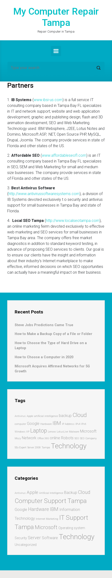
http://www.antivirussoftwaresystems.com (44, 193)
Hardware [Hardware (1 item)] (46, 424)
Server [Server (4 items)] (34, 537)
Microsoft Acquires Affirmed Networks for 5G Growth (52, 369)
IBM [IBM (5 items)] (54, 509)
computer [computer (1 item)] (20, 424)
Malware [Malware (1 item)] (74, 431)
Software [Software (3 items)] (50, 538)
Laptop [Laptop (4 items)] (38, 431)
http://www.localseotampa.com (73, 220)
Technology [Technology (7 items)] (69, 446)
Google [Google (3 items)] (21, 509)
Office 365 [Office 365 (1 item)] (43, 438)
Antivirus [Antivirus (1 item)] (20, 416)
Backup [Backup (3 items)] (70, 492)
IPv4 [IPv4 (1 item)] (77, 424)
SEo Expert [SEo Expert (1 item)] (20, 447)
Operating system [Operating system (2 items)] (71, 528)
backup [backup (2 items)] (65, 415)
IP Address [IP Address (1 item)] (68, 424)
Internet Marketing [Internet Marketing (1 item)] (47, 518)
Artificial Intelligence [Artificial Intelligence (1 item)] (51, 493)
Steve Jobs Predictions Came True (44, 325)
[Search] (56, 68)
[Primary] (56, 51)
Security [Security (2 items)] (21, 538)
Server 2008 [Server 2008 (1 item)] (34, 447)
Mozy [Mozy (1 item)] (18, 438)
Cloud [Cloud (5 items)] (84, 492)
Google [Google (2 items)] (33, 423)
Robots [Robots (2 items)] (67, 438)
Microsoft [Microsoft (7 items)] (46, 527)
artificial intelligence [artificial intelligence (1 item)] (46, 416)
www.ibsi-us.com (48, 100)
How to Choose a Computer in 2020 (44, 357)
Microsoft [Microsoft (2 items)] (88, 431)
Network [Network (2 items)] (29, 438)
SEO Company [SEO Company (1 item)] (88, 438)
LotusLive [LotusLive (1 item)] (62, 431)
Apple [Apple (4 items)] (32, 492)
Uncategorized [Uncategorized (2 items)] (26, 545)
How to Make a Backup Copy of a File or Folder (53, 334)
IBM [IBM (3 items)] (57, 423)
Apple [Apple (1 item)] (30, 416)
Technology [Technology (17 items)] (76, 537)
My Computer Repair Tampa (56, 17)
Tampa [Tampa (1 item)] (46, 447)
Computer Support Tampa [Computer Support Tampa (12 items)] (51, 500)
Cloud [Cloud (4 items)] (80, 415)
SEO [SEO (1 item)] (77, 438)
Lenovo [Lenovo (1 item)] (52, 431)
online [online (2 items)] (55, 438)
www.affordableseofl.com (64, 155)
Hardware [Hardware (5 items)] (38, 509)
